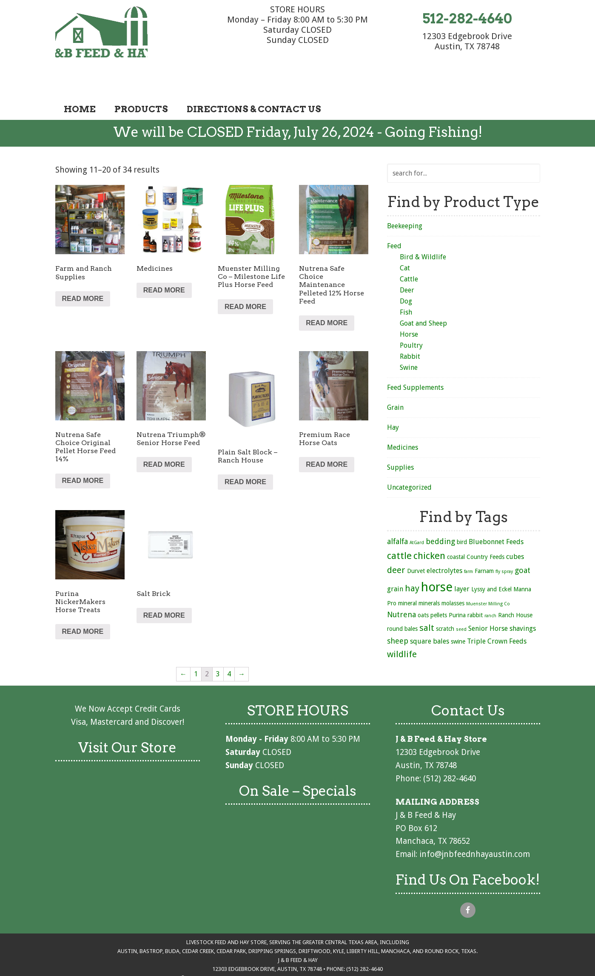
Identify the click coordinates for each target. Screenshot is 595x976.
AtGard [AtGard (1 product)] (417, 519)
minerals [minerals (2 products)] (429, 579)
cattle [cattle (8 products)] (399, 531)
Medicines (402, 424)
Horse (409, 310)
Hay (393, 404)
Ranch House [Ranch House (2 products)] (515, 591)
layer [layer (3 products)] (462, 565)
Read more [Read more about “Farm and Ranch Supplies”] (83, 274)
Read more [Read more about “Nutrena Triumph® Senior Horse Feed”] (164, 440)
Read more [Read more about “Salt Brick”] (164, 591)
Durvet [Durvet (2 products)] (416, 547)
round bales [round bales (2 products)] (402, 604)
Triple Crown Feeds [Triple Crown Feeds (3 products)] (497, 617)
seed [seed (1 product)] (461, 605)
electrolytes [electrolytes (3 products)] (444, 547)
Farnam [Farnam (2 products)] (484, 547)
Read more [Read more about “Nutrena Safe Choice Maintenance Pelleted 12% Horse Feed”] (326, 299)
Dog (406, 277)
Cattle (409, 255)
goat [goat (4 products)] (522, 546)
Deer (407, 266)
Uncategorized (409, 464)
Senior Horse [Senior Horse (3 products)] (488, 605)
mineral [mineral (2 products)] (407, 579)
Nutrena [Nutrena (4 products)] (401, 590)
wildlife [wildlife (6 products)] (402, 630)
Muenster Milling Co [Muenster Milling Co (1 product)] (488, 580)
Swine (409, 344)
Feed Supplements (415, 364)
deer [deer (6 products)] (396, 546)
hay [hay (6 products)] (412, 564)
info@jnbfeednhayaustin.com (474, 830)
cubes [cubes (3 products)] (515, 533)
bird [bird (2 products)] (462, 518)
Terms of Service (319, 954)
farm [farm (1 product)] (468, 547)
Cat (405, 244)
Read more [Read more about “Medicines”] (164, 266)
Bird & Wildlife (423, 233)
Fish (406, 288)
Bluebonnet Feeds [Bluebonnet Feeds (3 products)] (496, 518)
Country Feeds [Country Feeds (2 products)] (485, 533)
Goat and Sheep (423, 299)
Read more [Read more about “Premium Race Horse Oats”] (326, 440)
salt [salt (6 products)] (426, 604)
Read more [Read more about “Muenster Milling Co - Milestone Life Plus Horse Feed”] (245, 282)
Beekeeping (404, 202)
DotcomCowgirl (422, 954)
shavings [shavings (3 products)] (523, 605)
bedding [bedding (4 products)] (440, 517)
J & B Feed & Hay (119, 33)
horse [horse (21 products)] (437, 563)
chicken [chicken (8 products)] (429, 531)
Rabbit (410, 333)
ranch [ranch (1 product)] (490, 592)
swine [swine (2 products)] (458, 617)
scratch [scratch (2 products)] (445, 604)
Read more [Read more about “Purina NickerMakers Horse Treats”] (83, 607)
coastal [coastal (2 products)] (456, 533)
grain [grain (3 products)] (395, 565)
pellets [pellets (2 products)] (438, 591)
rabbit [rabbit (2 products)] (475, 591)
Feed (394, 222)
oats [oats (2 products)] (423, 591)
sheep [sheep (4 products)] (397, 617)
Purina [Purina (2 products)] (457, 591)
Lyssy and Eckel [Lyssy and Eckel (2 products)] (491, 565)
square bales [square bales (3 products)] (429, 617)
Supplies (400, 444)
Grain (395, 384)
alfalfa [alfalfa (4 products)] (397, 517)
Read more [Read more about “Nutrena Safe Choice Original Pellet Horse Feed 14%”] (83, 456)
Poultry (411, 322)
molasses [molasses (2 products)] (452, 579)
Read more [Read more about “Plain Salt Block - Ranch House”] (245, 458)
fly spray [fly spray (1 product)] (504, 547)
